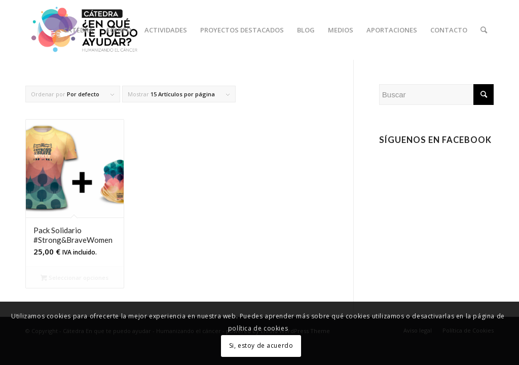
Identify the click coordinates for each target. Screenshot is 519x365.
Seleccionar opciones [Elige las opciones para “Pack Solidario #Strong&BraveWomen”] (74, 277)
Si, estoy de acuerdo (261, 345)
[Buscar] (484, 30)
